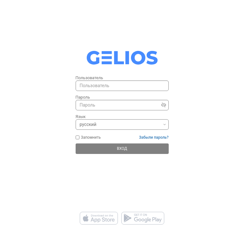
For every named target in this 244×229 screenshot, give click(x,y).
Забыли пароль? (154, 137)
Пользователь (89, 78)
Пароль (83, 97)
